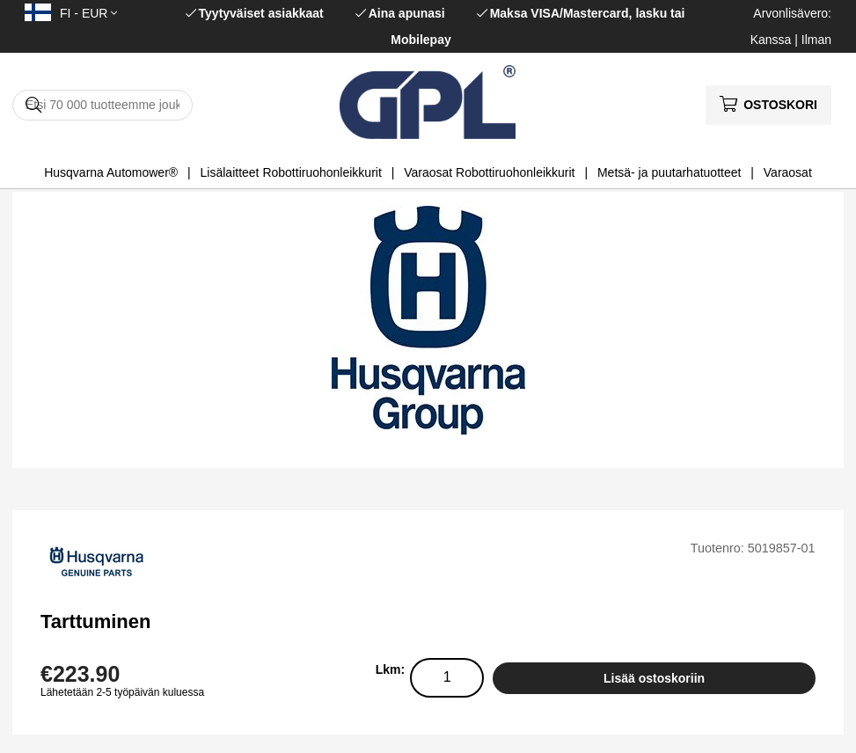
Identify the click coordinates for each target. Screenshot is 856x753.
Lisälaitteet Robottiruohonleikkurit (291, 172)
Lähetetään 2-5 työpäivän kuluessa (122, 692)
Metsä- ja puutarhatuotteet (669, 172)
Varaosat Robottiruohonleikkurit (489, 172)
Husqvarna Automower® (111, 172)
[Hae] (102, 105)
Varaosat (788, 172)
